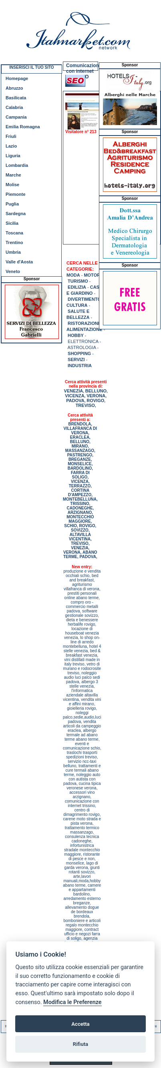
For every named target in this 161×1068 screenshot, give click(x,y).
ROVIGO (95, 400)
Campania (16, 117)
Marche (13, 175)
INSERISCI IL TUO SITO (31, 67)
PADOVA (75, 400)
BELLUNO (96, 390)
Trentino (14, 242)
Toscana (14, 232)
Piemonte (16, 194)
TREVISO (85, 405)
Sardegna (16, 213)
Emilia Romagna (23, 126)
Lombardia (17, 165)
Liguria (13, 155)
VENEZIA (73, 390)
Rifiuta (80, 1044)
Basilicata (16, 97)
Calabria (14, 107)
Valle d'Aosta (19, 261)
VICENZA (74, 395)
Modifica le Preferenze (72, 1002)
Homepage (17, 78)
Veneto (13, 271)
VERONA (96, 395)
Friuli (11, 136)
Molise (12, 184)
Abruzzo (14, 88)
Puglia (12, 203)
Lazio (11, 146)
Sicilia (12, 223)
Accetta (80, 1024)
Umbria (13, 252)
